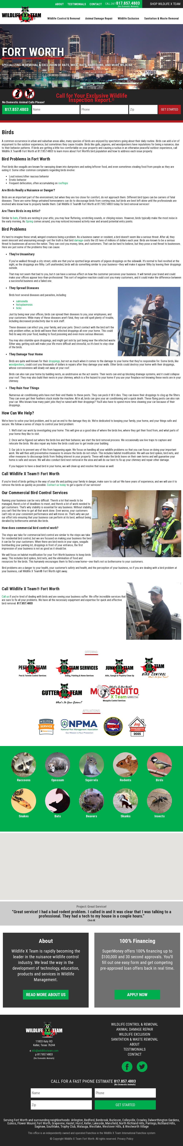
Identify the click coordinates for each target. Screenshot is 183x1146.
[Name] (56, 109)
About (59, 4)
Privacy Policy (125, 1138)
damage (79, 240)
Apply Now (137, 994)
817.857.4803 (128, 3)
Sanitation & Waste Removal (134, 1039)
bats (15, 218)
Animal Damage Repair (134, 1029)
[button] (91, 863)
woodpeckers (16, 364)
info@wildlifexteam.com (45, 1050)
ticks (18, 308)
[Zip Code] (143, 109)
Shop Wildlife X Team (165, 4)
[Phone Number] (104, 109)
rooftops (63, 183)
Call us (5, 596)
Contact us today (56, 485)
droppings (54, 361)
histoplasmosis (24, 304)
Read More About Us (46, 994)
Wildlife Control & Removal (134, 1024)
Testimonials (76, 4)
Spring (29, 221)
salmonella (22, 301)
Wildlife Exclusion (134, 1034)
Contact (96, 4)
